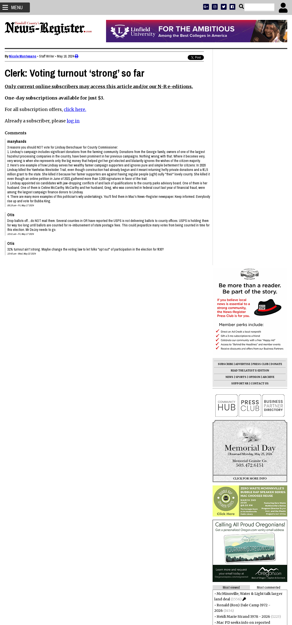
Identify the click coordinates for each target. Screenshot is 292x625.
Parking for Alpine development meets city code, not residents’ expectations (249, 434)
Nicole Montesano (23, 56)
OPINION (254, 160)
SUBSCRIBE (225, 148)
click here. (75, 109)
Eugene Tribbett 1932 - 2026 (240, 457)
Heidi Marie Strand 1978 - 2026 (243, 400)
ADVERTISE (242, 148)
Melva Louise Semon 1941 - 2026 (244, 463)
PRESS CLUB (260, 148)
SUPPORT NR (239, 167)
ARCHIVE (268, 160)
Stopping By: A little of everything (245, 446)
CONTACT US (259, 167)
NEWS (229, 160)
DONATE (276, 148)
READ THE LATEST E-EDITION (250, 154)
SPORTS (240, 160)
